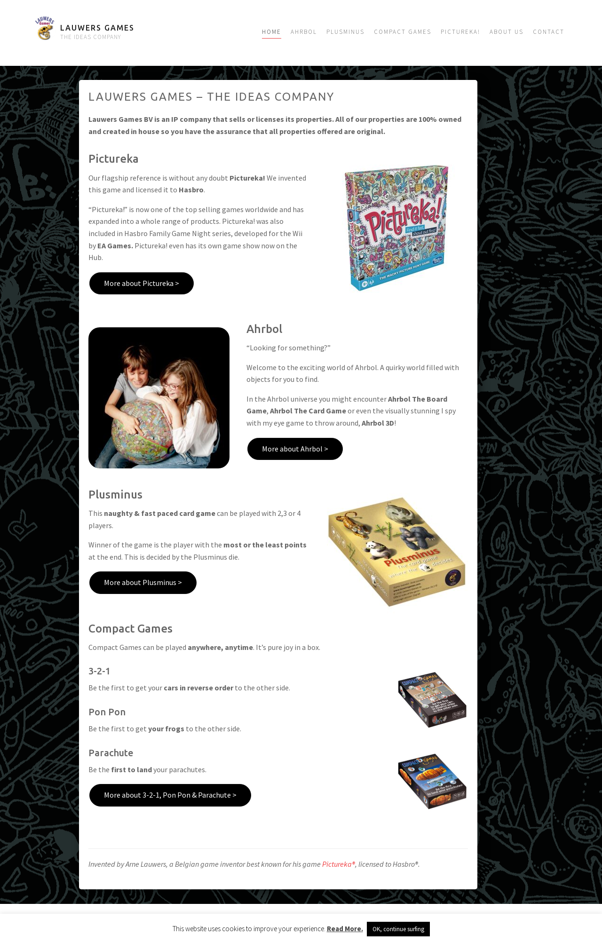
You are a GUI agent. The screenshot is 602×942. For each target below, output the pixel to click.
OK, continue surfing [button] (398, 929)
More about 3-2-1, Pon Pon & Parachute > (170, 795)
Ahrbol (304, 32)
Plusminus (345, 32)
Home (271, 32)
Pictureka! (460, 32)
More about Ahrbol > (295, 448)
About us (506, 32)
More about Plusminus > (143, 582)
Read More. (345, 928)
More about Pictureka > (141, 283)
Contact (548, 32)
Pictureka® (338, 864)
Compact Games (402, 32)
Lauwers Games (97, 28)
